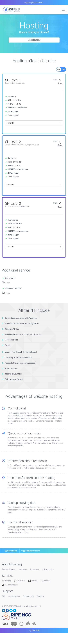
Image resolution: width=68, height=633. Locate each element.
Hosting (6, 581)
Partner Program (9, 569)
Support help (28, 596)
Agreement (34, 569)
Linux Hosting (34, 40)
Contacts (23, 569)
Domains (45, 581)
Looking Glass (14, 596)
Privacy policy (48, 569)
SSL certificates (10, 585)
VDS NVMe (19, 581)
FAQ (3, 596)
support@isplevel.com (33, 2)
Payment (40, 596)
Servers (32, 581)
